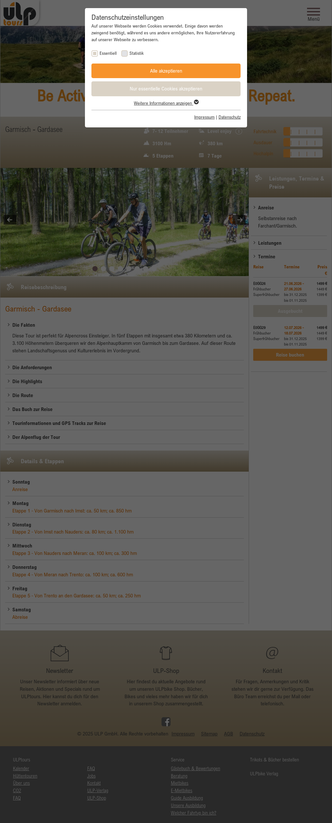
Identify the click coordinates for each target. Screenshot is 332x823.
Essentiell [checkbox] (108, 53)
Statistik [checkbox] (136, 53)
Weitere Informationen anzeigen (166, 103)
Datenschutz (230, 117)
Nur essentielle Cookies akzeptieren (166, 88)
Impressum (204, 117)
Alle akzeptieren (166, 70)
